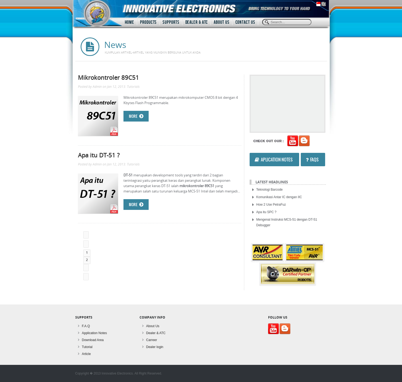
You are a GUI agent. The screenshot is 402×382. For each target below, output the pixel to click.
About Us (152, 326)
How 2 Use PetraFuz (271, 204)
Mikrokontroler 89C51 (108, 77)
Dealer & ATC (156, 333)
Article (86, 354)
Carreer (151, 340)
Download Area (93, 340)
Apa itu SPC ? (266, 212)
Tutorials (133, 86)
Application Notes (94, 333)
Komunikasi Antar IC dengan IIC (279, 197)
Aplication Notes (274, 159)
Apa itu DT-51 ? (98, 155)
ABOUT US (221, 22)
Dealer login (154, 347)
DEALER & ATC (196, 22)
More (136, 116)
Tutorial (87, 347)
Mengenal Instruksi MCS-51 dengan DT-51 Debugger (286, 222)
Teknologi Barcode (269, 189)
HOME (129, 22)
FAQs (312, 159)
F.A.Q (86, 326)
